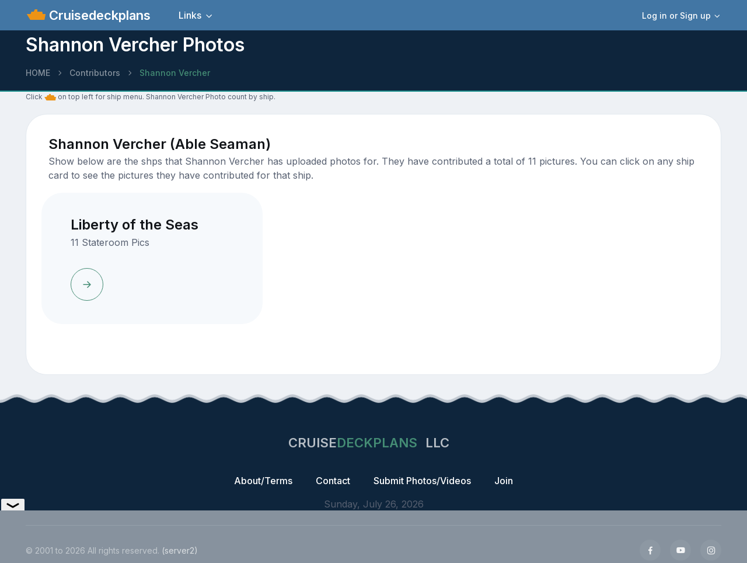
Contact (333, 480)
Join (503, 480)
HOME (38, 73)
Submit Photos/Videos (422, 480)
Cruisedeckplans (98, 15)
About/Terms (263, 480)
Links (190, 15)
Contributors (94, 73)
